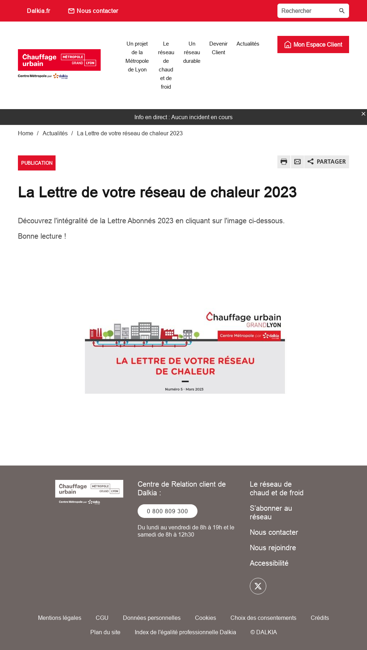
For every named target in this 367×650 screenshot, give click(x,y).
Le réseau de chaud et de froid (277, 488)
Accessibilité (269, 563)
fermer (363, 113)
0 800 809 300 (167, 511)
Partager (331, 161)
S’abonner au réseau (271, 512)
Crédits (320, 617)
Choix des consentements (263, 617)
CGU (102, 617)
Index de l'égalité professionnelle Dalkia (185, 632)
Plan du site (105, 632)
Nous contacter (97, 11)
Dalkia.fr (38, 11)
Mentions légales (59, 617)
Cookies (205, 617)
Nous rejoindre (273, 547)
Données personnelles (152, 617)
